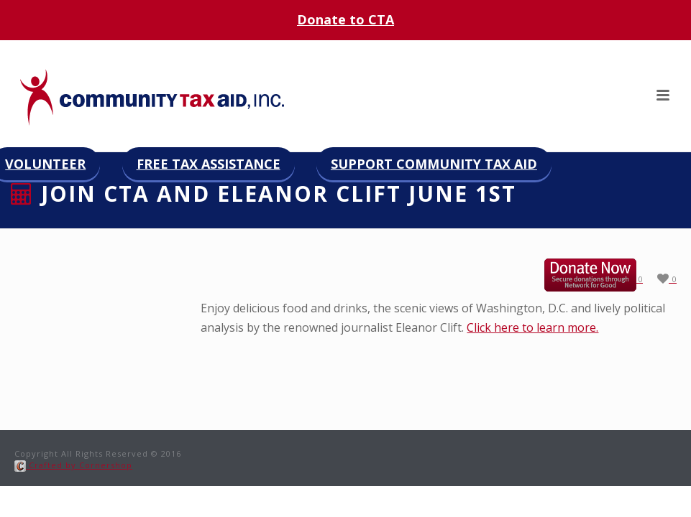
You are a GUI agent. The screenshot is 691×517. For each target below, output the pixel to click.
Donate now (605, 275)
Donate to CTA (345, 19)
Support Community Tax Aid (434, 163)
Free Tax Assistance (208, 163)
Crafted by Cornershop (73, 465)
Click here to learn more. (532, 327)
